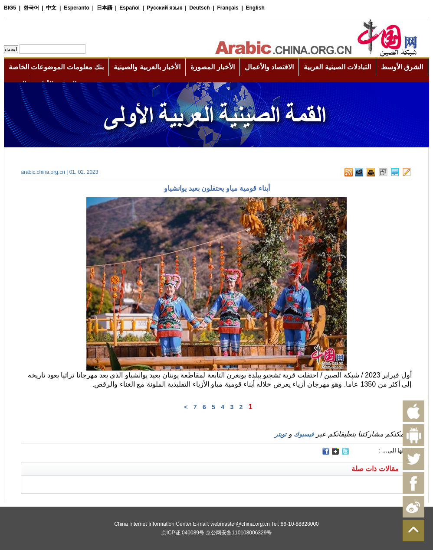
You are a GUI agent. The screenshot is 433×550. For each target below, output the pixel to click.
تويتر (280, 434)
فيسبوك (304, 434)
